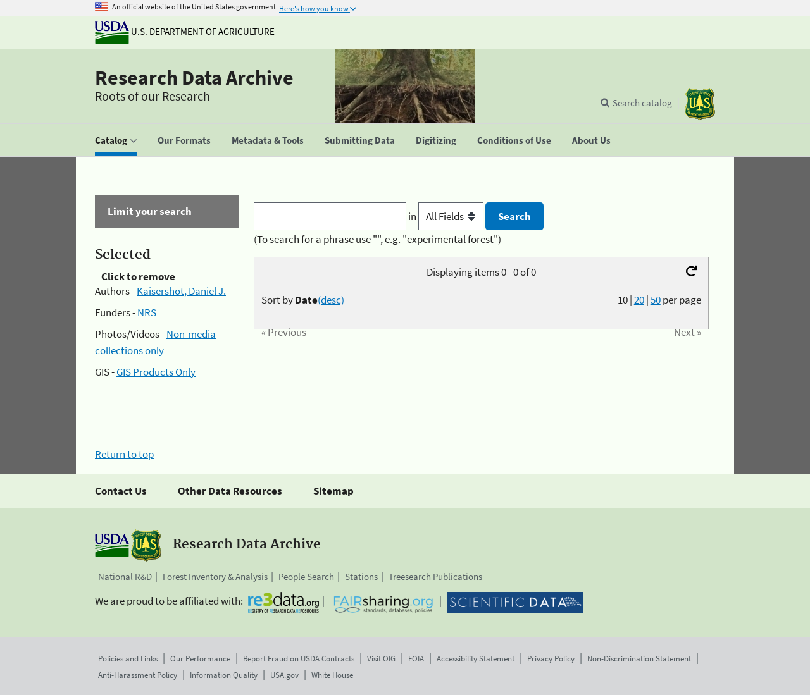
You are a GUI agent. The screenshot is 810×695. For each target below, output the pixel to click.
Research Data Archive (194, 77)
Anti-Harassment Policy (137, 675)
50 (656, 300)
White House (332, 675)
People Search (306, 576)
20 (639, 300)
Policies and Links (128, 658)
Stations (361, 576)
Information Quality (224, 675)
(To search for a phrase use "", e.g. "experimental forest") (377, 239)
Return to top (124, 454)
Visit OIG (381, 658)
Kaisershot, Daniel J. (181, 291)
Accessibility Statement (475, 658)
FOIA (416, 658)
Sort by (302, 300)
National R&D (125, 576)
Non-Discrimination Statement (639, 658)
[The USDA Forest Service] (700, 104)
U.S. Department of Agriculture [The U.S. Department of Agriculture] (185, 31)
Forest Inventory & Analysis (215, 576)
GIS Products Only (156, 372)
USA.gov (284, 675)
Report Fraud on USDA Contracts (298, 658)
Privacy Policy (551, 658)
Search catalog (642, 103)
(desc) (331, 300)
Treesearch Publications (435, 576)
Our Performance (200, 658)
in (447, 216)
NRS (146, 312)
